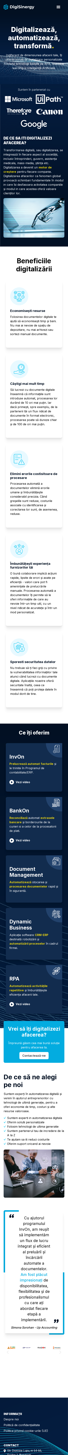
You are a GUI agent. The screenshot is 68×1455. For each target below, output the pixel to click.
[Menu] (58, 7)
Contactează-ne (34, 1055)
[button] (7, 1352)
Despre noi (11, 1419)
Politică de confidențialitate (22, 1425)
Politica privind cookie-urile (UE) (26, 1431)
